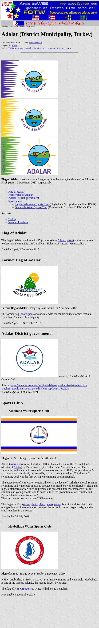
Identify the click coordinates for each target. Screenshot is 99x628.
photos (27, 588)
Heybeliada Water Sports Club (32, 204)
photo (62, 240)
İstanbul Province (18, 222)
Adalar (17, 467)
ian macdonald (35, 42)
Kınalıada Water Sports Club (31, 207)
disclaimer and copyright (44, 48)
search (28, 48)
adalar (14, 45)
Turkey (12, 219)
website (14, 464)
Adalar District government (23, 197)
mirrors (69, 48)
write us (60, 48)
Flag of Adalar (16, 191)
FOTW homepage (16, 48)
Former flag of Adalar (20, 194)
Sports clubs (15, 201)
